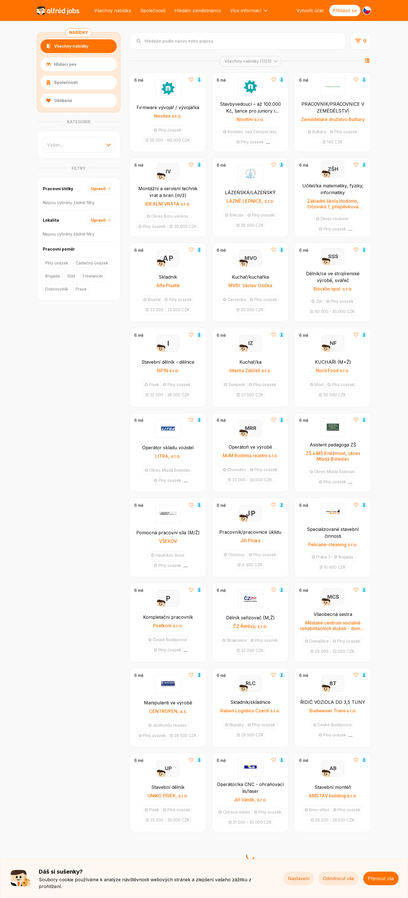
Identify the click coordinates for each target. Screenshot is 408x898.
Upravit (101, 188)
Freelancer (93, 276)
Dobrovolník (56, 289)
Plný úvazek (56, 262)
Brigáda (52, 276)
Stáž (71, 276)
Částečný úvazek (92, 262)
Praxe (81, 289)
